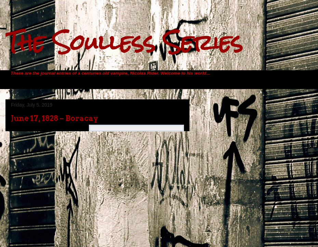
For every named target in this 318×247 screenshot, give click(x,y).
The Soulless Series (124, 42)
